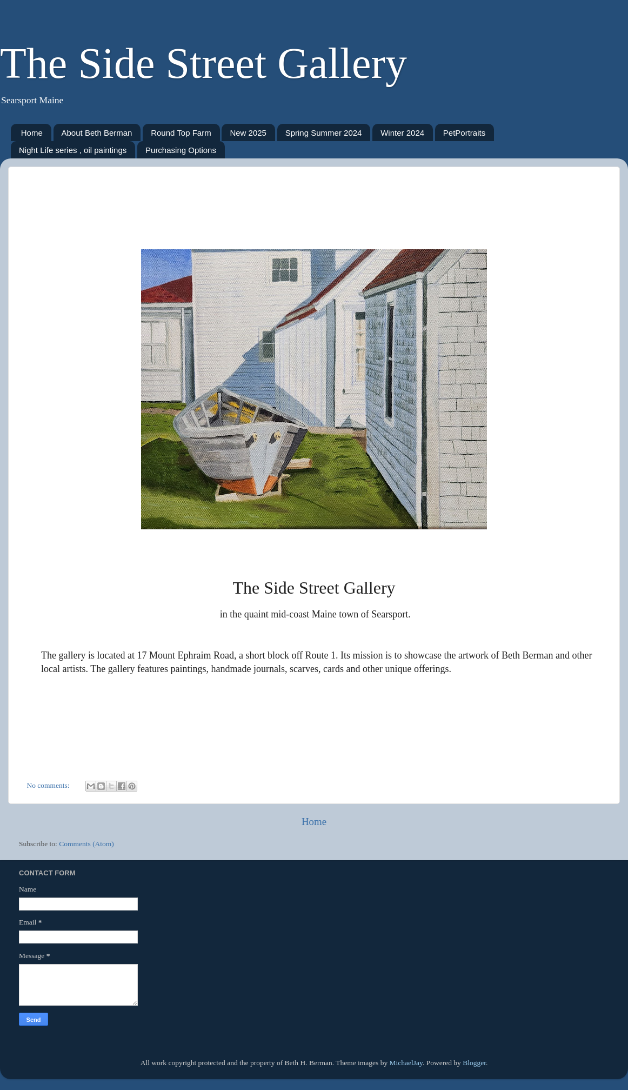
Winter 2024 (402, 132)
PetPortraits (464, 132)
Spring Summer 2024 (323, 132)
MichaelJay (406, 1063)
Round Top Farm (181, 132)
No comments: (49, 785)
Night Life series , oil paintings (72, 150)
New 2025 (248, 132)
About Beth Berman (97, 132)
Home (32, 132)
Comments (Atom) (86, 844)
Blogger (474, 1063)
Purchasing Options (180, 150)
